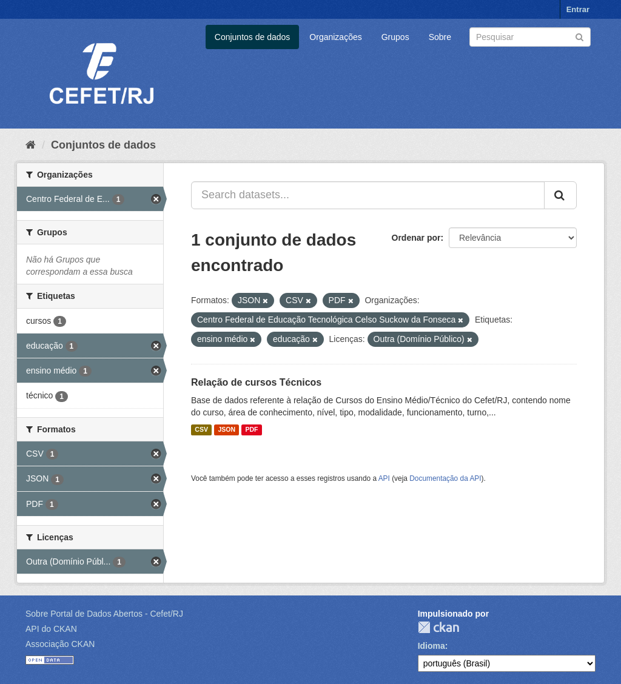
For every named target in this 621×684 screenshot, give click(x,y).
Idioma (431, 646)
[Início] (30, 145)
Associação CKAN (60, 644)
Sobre (440, 37)
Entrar (577, 9)
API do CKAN (51, 629)
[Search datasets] (530, 37)
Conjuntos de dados (252, 37)
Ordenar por (416, 238)
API (384, 478)
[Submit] (579, 36)
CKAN (438, 627)
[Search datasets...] (368, 195)
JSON (226, 430)
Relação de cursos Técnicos (256, 382)
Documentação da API (445, 478)
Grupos (395, 37)
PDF (251, 430)
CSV (201, 430)
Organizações (335, 37)
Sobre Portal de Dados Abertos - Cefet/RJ (104, 614)
